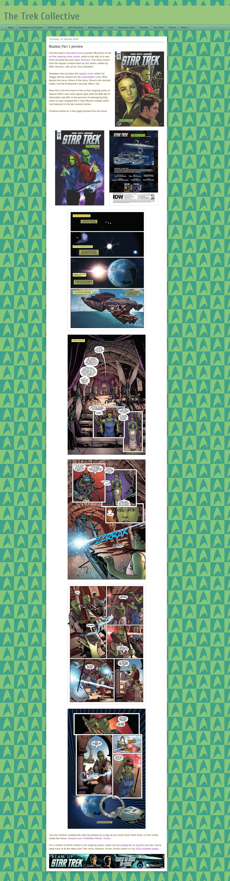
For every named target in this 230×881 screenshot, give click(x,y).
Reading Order (96, 27)
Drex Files (158, 27)
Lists (111, 27)
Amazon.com (75, 838)
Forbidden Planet (92, 838)
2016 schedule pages (147, 848)
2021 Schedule (75, 27)
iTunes (106, 838)
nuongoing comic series (64, 56)
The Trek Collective (42, 16)
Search (172, 27)
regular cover (86, 73)
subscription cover (91, 77)
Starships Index (126, 27)
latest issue (77, 53)
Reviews (144, 27)
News (11, 27)
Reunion (85, 59)
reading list (126, 845)
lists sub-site (146, 845)
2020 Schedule (55, 27)
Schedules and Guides (31, 27)
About (184, 27)
